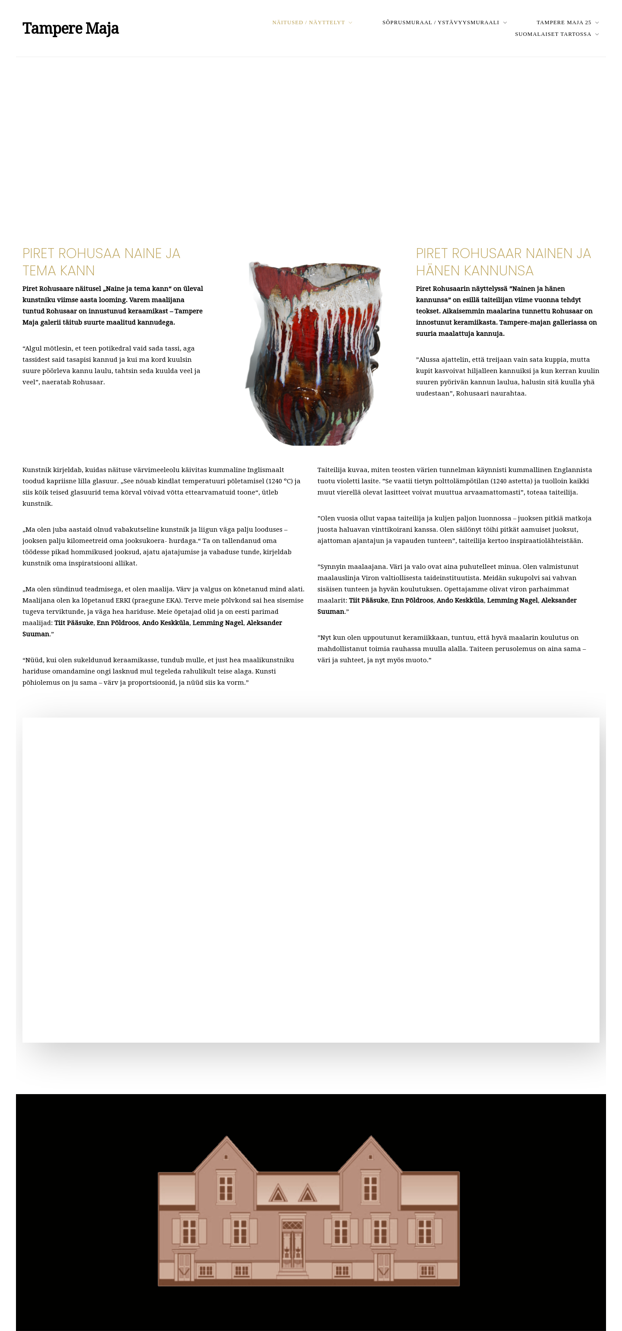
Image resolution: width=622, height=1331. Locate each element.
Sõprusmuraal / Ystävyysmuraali (440, 22)
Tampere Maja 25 (564, 22)
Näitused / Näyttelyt (308, 22)
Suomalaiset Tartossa (553, 34)
